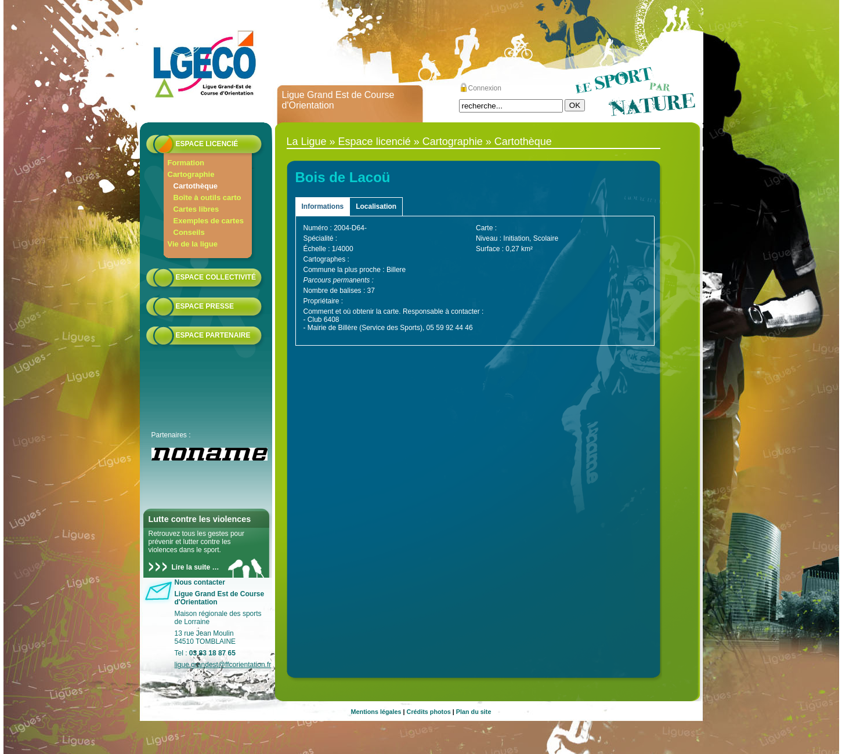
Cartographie (191, 174)
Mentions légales (376, 711)
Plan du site (474, 711)
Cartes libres (196, 209)
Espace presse (205, 306)
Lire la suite (191, 567)
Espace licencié (207, 144)
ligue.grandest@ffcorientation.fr (223, 665)
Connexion (484, 88)
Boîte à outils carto (207, 197)
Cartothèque (196, 186)
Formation (186, 162)
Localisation (376, 206)
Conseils (189, 232)
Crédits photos (429, 711)
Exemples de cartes (209, 220)
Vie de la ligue (193, 244)
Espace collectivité (216, 277)
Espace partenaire (213, 335)
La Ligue (307, 141)
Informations (323, 206)
